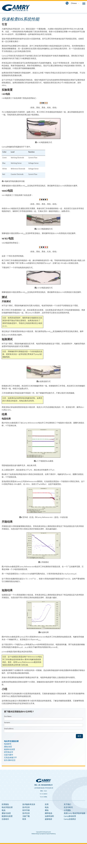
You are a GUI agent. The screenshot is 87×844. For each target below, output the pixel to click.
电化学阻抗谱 (7, 807)
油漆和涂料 (49, 816)
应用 (46, 804)
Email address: (9, 728)
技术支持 (26, 807)
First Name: (8, 716)
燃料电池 (48, 813)
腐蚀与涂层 (6, 813)
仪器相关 (5, 819)
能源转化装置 (7, 816)
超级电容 (48, 819)
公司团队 (67, 810)
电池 (3, 810)
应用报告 (5, 804)
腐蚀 (46, 810)
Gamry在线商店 (70, 819)
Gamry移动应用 (70, 816)
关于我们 (67, 804)
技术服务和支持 (28, 804)
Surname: (7, 722)
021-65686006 (44, 793)
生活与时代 (68, 807)
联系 (24, 819)
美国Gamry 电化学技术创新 (74, 813)
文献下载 (26, 816)
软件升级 (26, 810)
